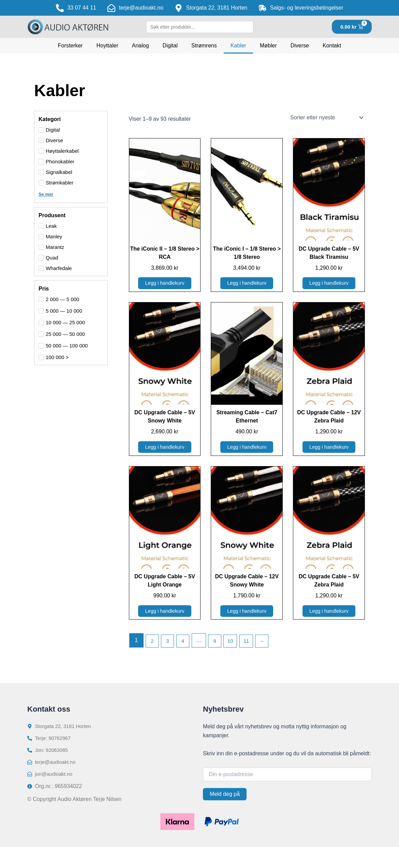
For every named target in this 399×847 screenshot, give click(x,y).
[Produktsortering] (326, 117)
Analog (140, 45)
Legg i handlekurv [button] (164, 284)
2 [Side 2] (152, 644)
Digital (170, 45)
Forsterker (70, 45)
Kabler (238, 45)
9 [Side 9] (218, 644)
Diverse (300, 45)
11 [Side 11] (253, 644)
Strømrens (204, 45)
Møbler (268, 45)
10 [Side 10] (236, 644)
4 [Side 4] (185, 644)
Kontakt (332, 45)
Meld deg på (225, 794)
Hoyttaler (107, 45)
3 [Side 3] (169, 644)
